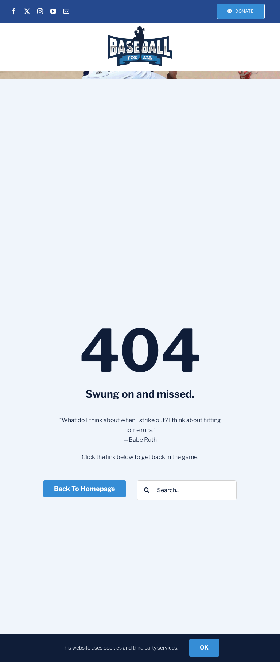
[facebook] (14, 11)
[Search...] (187, 490)
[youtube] (53, 11)
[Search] (147, 490)
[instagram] (40, 11)
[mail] (66, 11)
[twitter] (27, 11)
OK (204, 647)
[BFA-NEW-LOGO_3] (140, 27)
